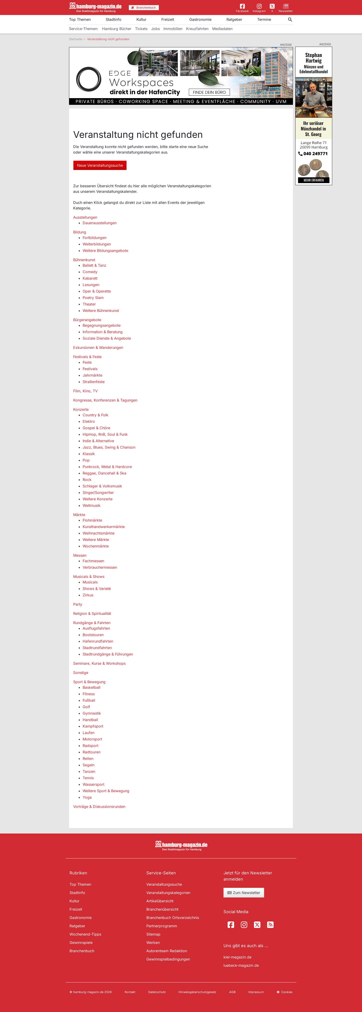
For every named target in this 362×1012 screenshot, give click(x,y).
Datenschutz (157, 992)
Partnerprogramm (161, 926)
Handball (90, 719)
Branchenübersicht (162, 909)
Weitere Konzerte (97, 499)
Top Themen (80, 19)
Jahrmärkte (92, 375)
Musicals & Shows (88, 576)
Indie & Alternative (98, 440)
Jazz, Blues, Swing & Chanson (109, 447)
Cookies (285, 992)
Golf (86, 706)
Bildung (79, 232)
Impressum (256, 992)
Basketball (91, 687)
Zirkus (88, 595)
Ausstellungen (85, 217)
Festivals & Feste (87, 356)
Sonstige (80, 672)
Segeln (88, 765)
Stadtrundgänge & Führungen (108, 654)
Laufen (88, 732)
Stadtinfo (113, 19)
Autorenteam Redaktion (166, 951)
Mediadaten (222, 28)
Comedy (90, 271)
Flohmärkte (92, 520)
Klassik (89, 453)
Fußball (89, 700)
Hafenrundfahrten (98, 641)
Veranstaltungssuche (164, 884)
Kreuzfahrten (197, 28)
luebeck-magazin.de (241, 965)
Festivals (90, 368)
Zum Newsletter (243, 892)
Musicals (90, 582)
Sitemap (153, 934)
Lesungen (91, 284)
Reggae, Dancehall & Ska (104, 473)
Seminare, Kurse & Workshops (99, 663)
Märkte (79, 514)
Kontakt (130, 992)
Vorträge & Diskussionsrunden (99, 806)
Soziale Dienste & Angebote (107, 338)
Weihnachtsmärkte (99, 533)
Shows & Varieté (97, 588)
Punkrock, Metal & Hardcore (107, 466)
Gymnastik (92, 713)
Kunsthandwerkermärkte (104, 526)
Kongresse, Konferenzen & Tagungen (105, 400)
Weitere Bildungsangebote (105, 250)
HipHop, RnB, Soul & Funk (105, 434)
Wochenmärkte (96, 546)
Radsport (90, 745)
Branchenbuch (81, 951)
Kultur (141, 19)
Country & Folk (95, 415)
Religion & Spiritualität (92, 613)
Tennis (88, 778)
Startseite (75, 39)
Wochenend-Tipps (85, 934)
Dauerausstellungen (100, 223)
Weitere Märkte (96, 539)
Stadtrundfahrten (97, 647)
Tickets (141, 28)
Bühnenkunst (84, 259)
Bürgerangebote (87, 319)
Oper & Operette (97, 291)
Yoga (87, 797)
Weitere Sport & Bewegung (106, 790)
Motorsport (92, 739)
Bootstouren (93, 634)
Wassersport (93, 784)
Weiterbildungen (97, 244)
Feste (87, 362)
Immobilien (172, 28)
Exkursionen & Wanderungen (98, 347)
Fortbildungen (94, 237)
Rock (87, 479)
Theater (89, 304)
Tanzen (89, 771)
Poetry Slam (93, 297)
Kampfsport (93, 726)
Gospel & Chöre (96, 428)
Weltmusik (91, 505)
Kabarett (90, 278)
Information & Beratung (103, 331)
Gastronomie (200, 19)
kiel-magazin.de (237, 957)
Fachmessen (93, 561)
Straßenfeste (94, 381)
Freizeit (167, 19)
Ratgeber (234, 19)
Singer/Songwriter (98, 492)
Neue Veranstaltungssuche (100, 165)
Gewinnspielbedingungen (168, 959)
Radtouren (91, 752)
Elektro (89, 421)
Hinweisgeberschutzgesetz (197, 992)
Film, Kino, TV (85, 391)
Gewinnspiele (81, 942)
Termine (264, 19)
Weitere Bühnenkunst (101, 310)
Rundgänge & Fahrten (91, 622)
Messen (79, 555)
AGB (232, 992)
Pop (86, 460)
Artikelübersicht (159, 901)
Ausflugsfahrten (96, 628)
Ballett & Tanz (94, 265)
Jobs (155, 28)
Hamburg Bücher (116, 28)
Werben (153, 942)
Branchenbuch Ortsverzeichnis (172, 917)
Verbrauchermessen (100, 567)
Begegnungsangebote (102, 325)
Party (77, 604)
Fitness (89, 694)
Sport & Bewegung (89, 682)
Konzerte (81, 409)
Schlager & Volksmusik (102, 486)
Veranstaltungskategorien (168, 892)
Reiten (88, 758)
